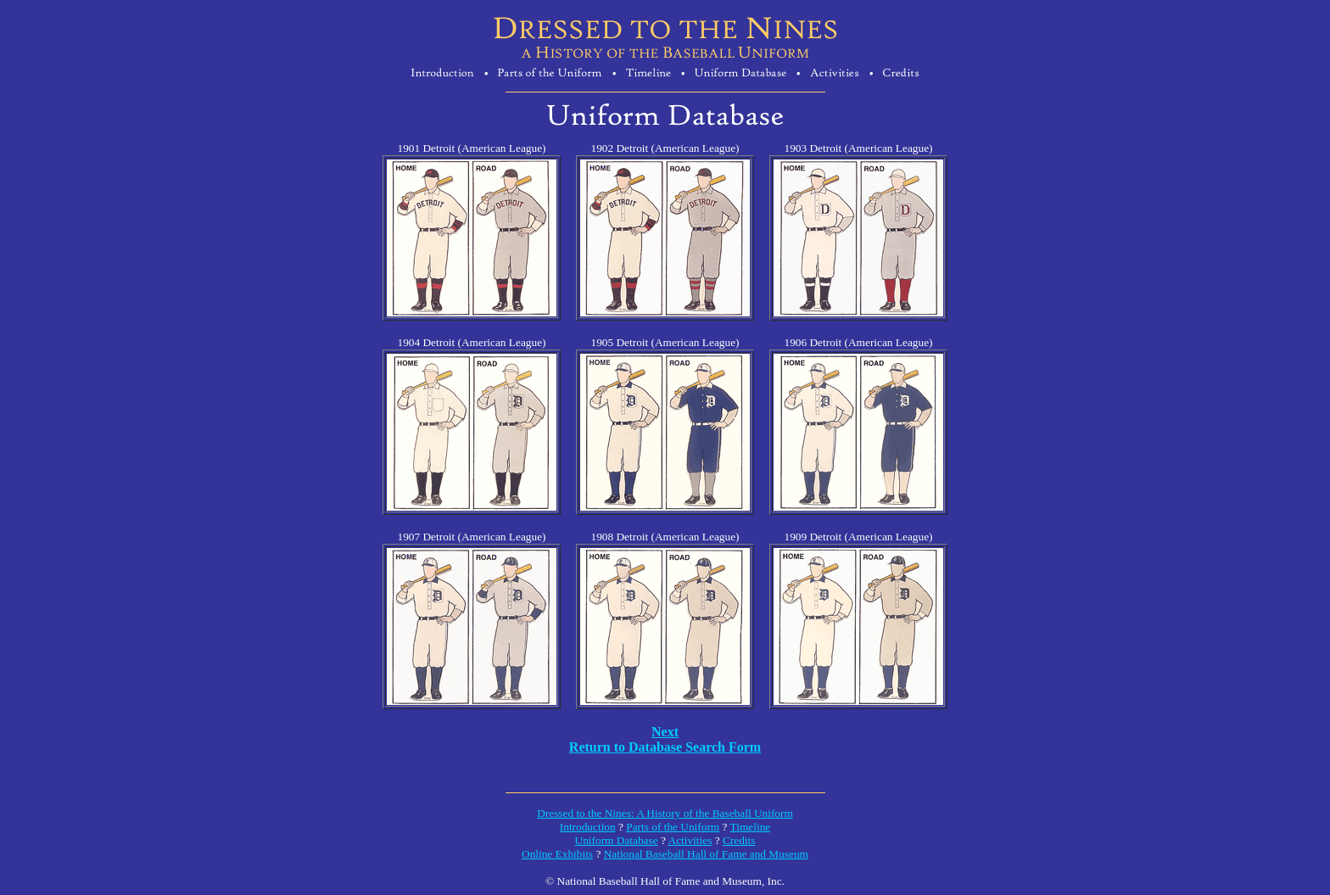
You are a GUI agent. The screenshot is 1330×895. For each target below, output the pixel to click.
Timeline (750, 826)
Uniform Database (616, 840)
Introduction (588, 826)
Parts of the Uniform (672, 826)
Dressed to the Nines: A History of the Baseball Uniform (665, 813)
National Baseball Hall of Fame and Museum (706, 853)
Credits (739, 840)
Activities (690, 840)
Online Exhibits (557, 853)
